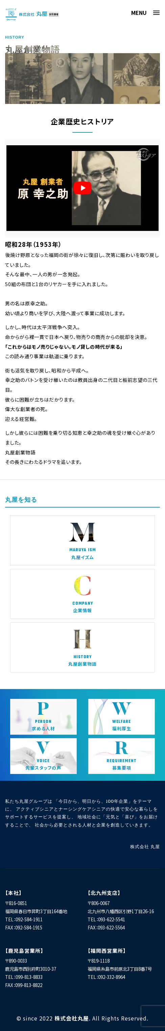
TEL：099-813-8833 (24, 977)
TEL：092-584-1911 (24, 919)
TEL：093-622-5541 (106, 919)
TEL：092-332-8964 (106, 977)
